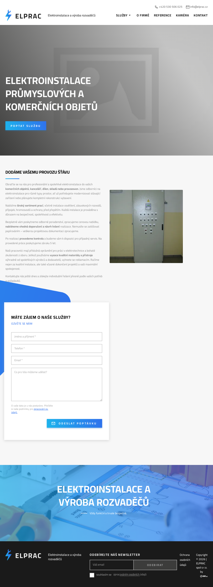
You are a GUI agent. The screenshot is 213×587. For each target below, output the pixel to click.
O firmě (143, 15)
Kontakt (201, 15)
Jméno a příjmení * (25, 336)
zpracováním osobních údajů (129, 574)
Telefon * (19, 348)
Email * (18, 360)
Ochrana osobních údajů (185, 559)
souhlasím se (103, 574)
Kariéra (182, 15)
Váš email (98, 564)
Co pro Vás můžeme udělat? (30, 372)
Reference (162, 15)
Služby (124, 15)
